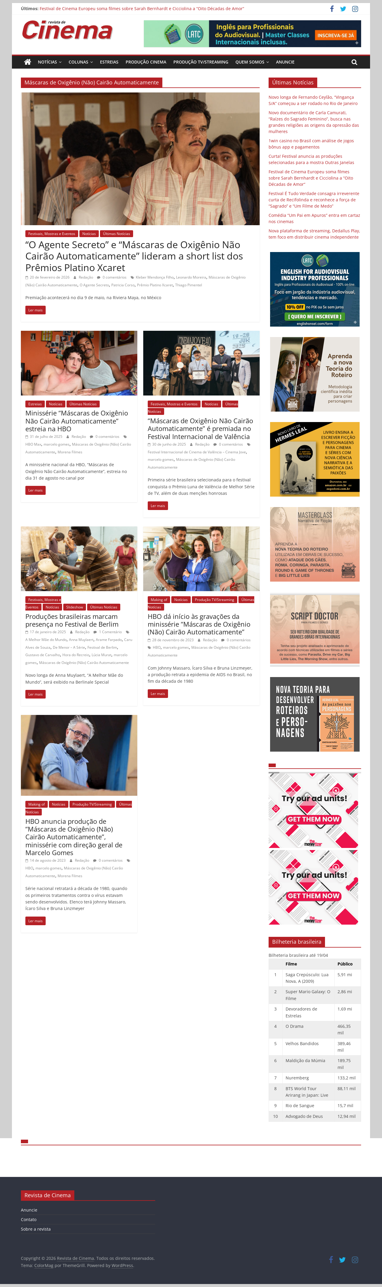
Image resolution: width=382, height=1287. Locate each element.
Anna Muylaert (81, 639)
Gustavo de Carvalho (42, 654)
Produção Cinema (146, 62)
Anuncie (285, 62)
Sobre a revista (36, 1229)
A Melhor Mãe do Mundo (46, 639)
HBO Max (33, 444)
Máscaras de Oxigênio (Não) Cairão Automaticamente (84, 662)
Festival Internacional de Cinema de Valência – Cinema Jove (197, 452)
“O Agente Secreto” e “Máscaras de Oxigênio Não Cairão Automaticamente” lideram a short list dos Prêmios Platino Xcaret (134, 256)
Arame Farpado (109, 639)
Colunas (78, 62)
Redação (86, 277)
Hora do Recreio (75, 654)
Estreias (109, 62)
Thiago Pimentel (188, 285)
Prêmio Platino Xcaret (155, 285)
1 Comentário (107, 631)
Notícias (47, 62)
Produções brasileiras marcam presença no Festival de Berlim (71, 620)
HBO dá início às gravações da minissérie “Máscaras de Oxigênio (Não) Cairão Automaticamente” (199, 624)
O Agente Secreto (94, 285)
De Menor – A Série (69, 647)
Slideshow (74, 607)
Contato (28, 1219)
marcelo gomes (57, 444)
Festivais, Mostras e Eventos (51, 233)
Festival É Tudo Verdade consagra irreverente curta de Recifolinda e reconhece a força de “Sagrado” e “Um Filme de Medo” (314, 200)
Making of (159, 599)
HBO (157, 647)
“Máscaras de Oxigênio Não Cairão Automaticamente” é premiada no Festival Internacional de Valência (200, 428)
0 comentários (112, 277)
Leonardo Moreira (191, 277)
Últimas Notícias (116, 233)
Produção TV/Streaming (200, 62)
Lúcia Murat (101, 654)
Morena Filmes (70, 452)
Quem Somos (249, 62)
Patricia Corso (123, 285)
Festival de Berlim (102, 647)
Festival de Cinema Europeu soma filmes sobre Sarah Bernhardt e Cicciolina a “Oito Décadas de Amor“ (142, 8)
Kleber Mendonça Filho (155, 277)
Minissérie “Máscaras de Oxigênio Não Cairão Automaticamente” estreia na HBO (76, 420)
